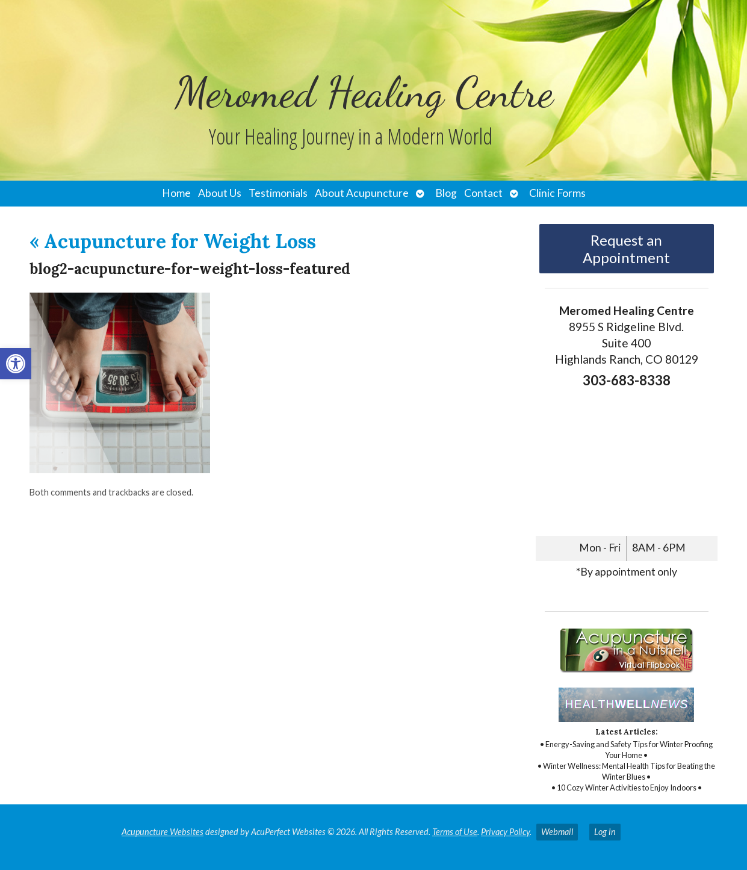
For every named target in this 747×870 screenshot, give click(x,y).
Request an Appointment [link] (626, 248)
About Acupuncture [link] (362, 193)
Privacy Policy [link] (505, 832)
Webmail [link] (557, 832)
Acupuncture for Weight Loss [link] (172, 241)
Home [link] (176, 193)
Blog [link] (446, 193)
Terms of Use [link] (454, 832)
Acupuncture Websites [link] (162, 832)
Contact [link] (483, 193)
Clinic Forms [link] (557, 193)
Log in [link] (605, 832)
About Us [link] (219, 193)
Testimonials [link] (278, 193)
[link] (15, 363)
